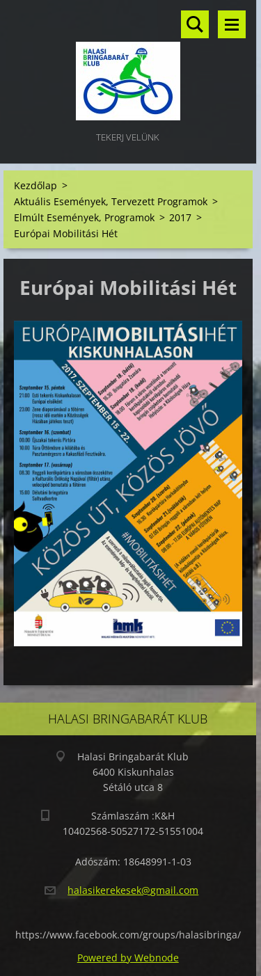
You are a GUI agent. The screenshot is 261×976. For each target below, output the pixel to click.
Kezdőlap (35, 185)
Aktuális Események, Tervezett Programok (110, 201)
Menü (232, 24)
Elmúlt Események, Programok (84, 217)
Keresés (195, 24)
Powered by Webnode (128, 957)
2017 (180, 217)
